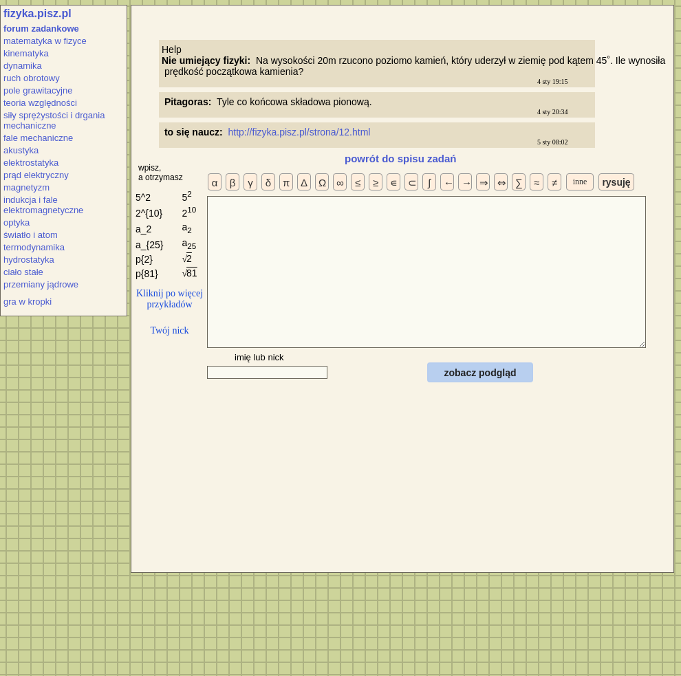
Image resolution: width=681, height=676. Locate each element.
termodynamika (34, 247)
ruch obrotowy (31, 78)
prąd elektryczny (36, 175)
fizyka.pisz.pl (37, 13)
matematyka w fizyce (45, 41)
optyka (16, 222)
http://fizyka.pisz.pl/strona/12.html (300, 132)
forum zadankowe (41, 28)
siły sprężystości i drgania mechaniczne (54, 120)
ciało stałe (23, 272)
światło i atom (30, 235)
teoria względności (40, 103)
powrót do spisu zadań (401, 158)
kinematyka (26, 53)
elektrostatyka (30, 162)
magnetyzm (26, 187)
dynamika (22, 66)
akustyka (21, 150)
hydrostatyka (28, 259)
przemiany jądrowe (40, 284)
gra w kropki (27, 301)
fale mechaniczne (38, 138)
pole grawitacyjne (37, 90)
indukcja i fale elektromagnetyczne (43, 205)
